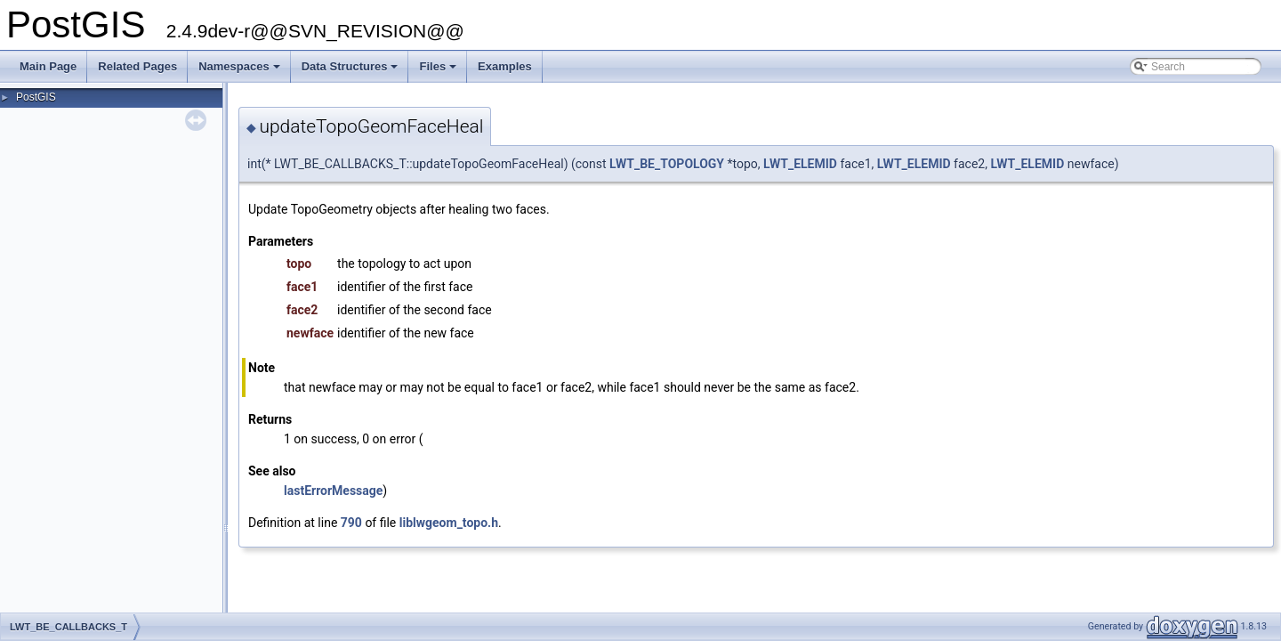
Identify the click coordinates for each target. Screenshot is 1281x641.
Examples (505, 66)
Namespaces (240, 71)
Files (439, 71)
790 (351, 522)
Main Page (48, 66)
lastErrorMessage (333, 490)
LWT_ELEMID (800, 164)
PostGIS (36, 97)
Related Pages (137, 66)
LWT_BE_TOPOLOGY (666, 164)
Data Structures (351, 71)
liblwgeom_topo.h (448, 522)
